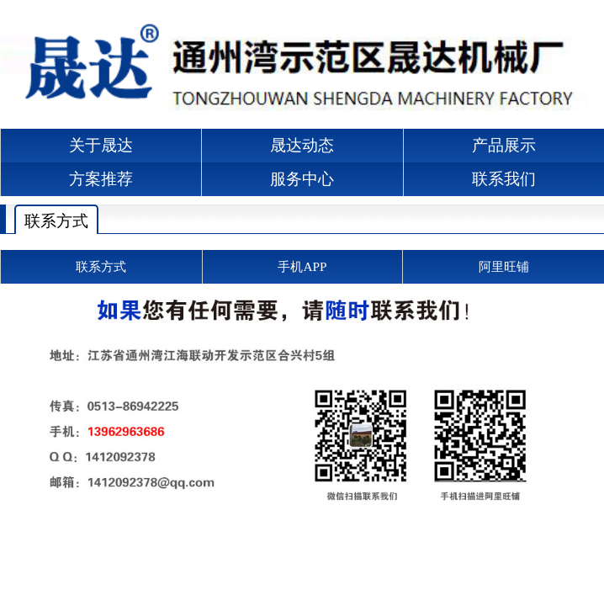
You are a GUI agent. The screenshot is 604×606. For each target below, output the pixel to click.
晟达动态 (302, 145)
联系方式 (56, 221)
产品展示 (504, 145)
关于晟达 (101, 145)
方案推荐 (101, 179)
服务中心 (302, 179)
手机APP (302, 266)
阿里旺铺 (504, 266)
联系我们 (504, 179)
